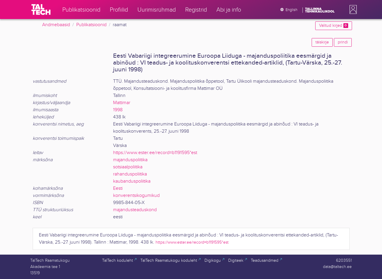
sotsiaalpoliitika (127, 167)
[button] (352, 9)
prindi (343, 42)
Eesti (118, 188)
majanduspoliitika (130, 160)
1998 (118, 110)
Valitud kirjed (333, 25)
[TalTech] (40, 9)
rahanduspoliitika (130, 174)
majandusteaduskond (135, 210)
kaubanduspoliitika (131, 181)
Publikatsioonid (91, 25)
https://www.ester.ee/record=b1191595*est (155, 153)
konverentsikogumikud (136, 195)
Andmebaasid (56, 25)
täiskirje (322, 42)
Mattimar (121, 103)
